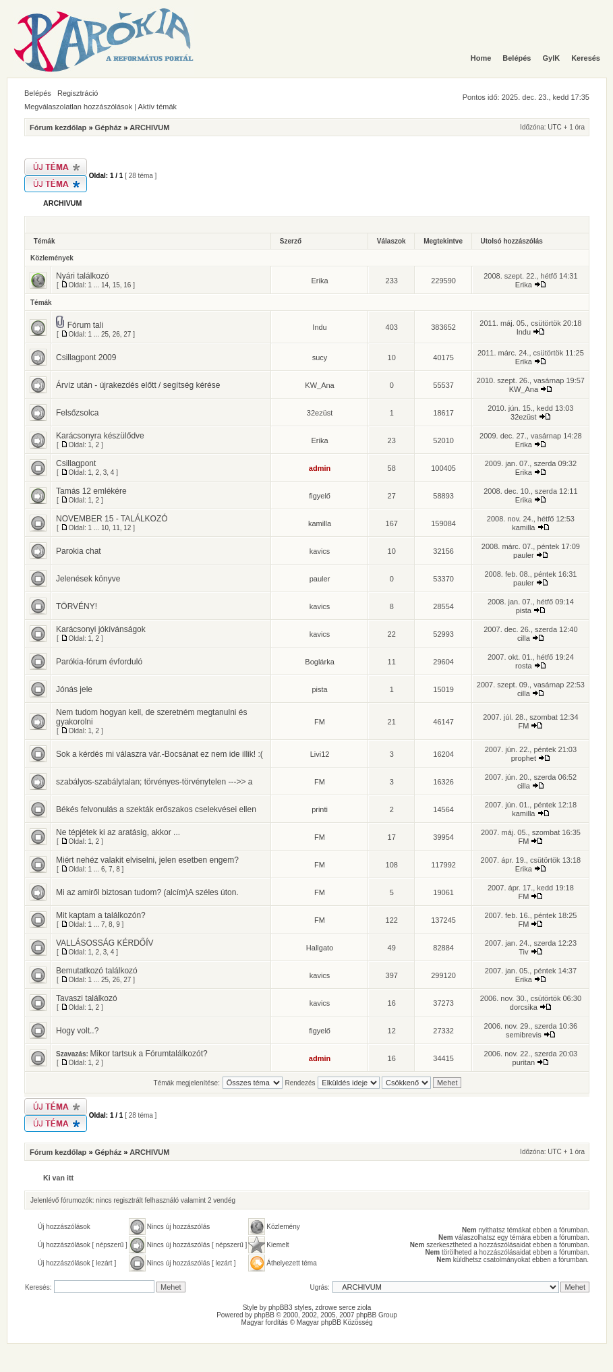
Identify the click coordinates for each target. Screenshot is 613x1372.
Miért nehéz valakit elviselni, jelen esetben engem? (147, 860)
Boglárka (319, 662)
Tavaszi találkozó (86, 998)
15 (116, 285)
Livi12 (320, 754)
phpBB (264, 1315)
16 (127, 285)
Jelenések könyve (88, 578)
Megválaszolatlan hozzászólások (78, 107)
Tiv (523, 952)
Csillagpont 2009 (86, 357)
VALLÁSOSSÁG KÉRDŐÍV (105, 943)
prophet (523, 758)
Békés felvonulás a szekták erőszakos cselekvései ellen (156, 809)
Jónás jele (74, 689)
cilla (523, 638)
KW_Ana (319, 385)
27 (127, 334)
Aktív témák (157, 107)
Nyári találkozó (82, 276)
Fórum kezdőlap (58, 127)
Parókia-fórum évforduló (99, 661)
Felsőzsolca (77, 413)
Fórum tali (85, 325)
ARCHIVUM (149, 127)
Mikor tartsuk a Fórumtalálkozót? (149, 1053)
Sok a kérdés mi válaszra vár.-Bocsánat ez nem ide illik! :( (159, 754)
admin (319, 468)
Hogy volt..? (77, 1030)
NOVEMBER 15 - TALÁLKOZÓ (112, 518)
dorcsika (523, 1007)
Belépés (37, 93)
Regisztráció (77, 93)
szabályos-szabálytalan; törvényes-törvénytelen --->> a (154, 782)
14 (105, 285)
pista (523, 610)
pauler (523, 555)
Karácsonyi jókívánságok (101, 629)
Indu (319, 327)
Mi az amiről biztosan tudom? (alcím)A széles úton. (147, 892)
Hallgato (319, 948)
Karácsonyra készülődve (100, 435)
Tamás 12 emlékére (91, 491)
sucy (320, 357)
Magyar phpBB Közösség (335, 1322)
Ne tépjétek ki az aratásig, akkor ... (118, 832)
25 (105, 334)
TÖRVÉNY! (76, 606)
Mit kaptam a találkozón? (101, 915)
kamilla (319, 523)
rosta (523, 666)
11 (116, 528)
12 (127, 528)
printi (320, 809)
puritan (524, 1062)
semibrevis (524, 1035)
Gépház (108, 127)
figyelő (319, 496)
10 (105, 528)
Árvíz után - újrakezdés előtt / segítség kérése (138, 385)
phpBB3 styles (290, 1307)
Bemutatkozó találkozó (97, 970)
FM (319, 722)
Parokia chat (78, 551)
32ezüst (320, 413)
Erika (320, 281)
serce (347, 1307)
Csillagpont (76, 463)
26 (116, 334)
